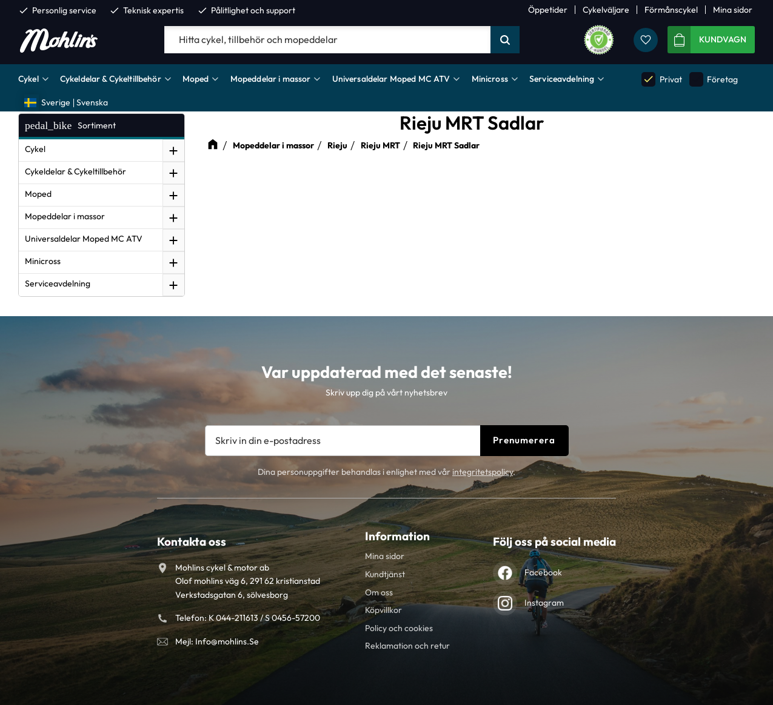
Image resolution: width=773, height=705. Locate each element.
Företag (713, 79)
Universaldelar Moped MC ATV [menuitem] (391, 78)
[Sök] (505, 40)
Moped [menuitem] (195, 78)
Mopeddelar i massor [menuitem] (270, 78)
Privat (661, 79)
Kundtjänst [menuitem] (385, 574)
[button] (646, 40)
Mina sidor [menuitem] (732, 9)
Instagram (544, 602)
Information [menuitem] (397, 536)
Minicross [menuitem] (490, 78)
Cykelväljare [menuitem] (606, 9)
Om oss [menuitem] (379, 592)
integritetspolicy (482, 471)
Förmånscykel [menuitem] (671, 9)
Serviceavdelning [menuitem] (561, 78)
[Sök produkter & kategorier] (327, 40)
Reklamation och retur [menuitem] (407, 645)
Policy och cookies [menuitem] (399, 628)
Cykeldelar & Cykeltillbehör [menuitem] (110, 78)
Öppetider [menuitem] (547, 9)
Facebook (543, 572)
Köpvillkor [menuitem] (383, 609)
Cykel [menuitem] (28, 78)
